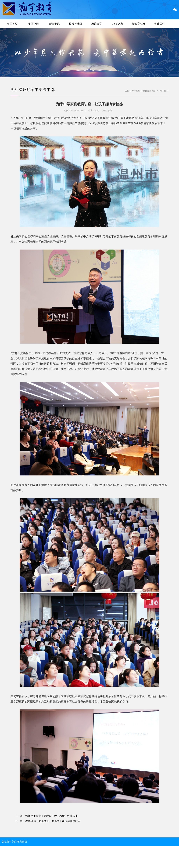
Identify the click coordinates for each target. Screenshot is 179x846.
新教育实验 (138, 23)
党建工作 (159, 23)
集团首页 (12, 23)
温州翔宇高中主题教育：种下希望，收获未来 (51, 815)
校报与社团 (75, 23)
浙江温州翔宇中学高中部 (33, 89)
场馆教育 (96, 23)
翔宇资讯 (136, 91)
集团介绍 (33, 23)
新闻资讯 (54, 23)
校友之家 (117, 23)
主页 (127, 91)
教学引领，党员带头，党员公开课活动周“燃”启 (52, 821)
